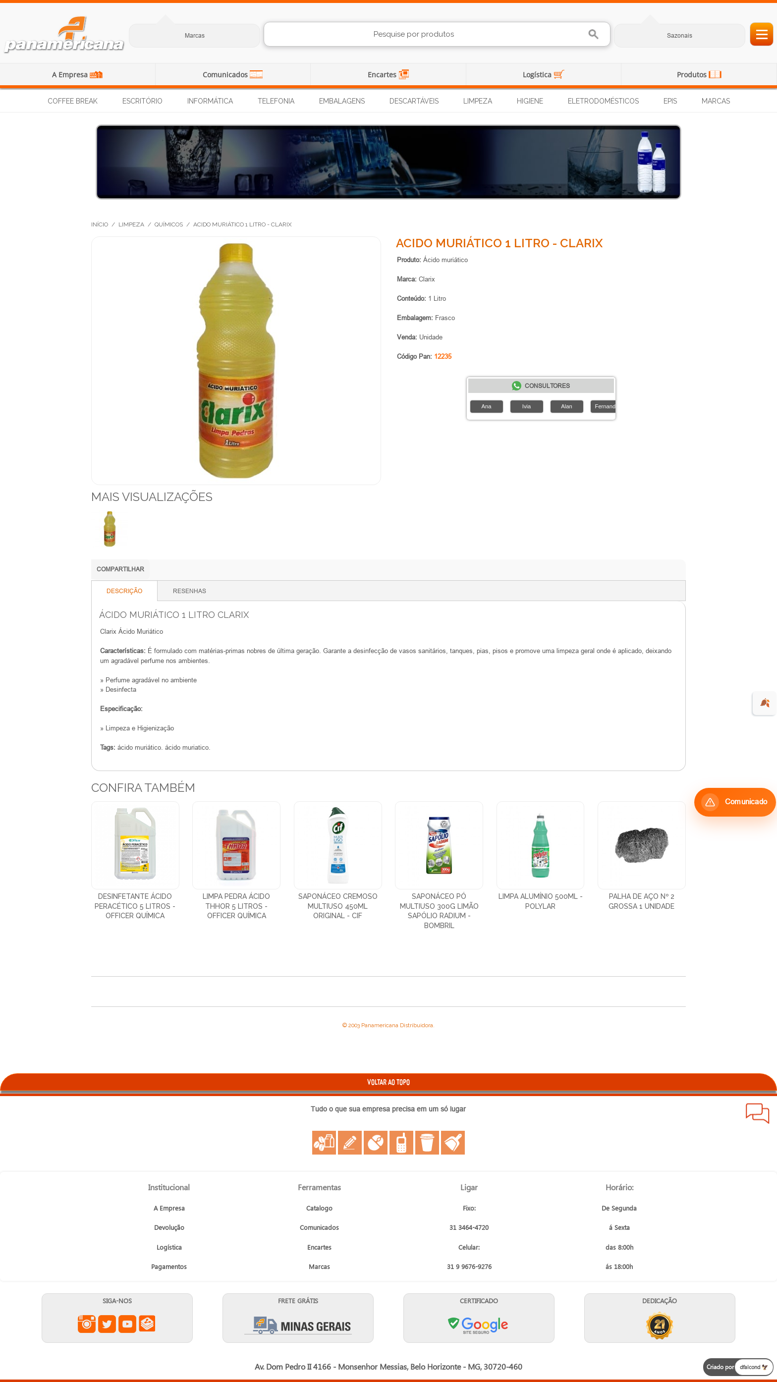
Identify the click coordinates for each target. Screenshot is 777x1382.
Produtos (693, 74)
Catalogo (319, 1208)
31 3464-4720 (469, 1227)
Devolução (169, 1227)
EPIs (670, 101)
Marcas (195, 35)
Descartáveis (414, 101)
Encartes (383, 74)
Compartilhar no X (222, 570)
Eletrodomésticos (603, 101)
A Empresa (71, 74)
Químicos (169, 224)
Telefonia (276, 101)
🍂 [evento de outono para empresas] (765, 703)
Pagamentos (169, 1266)
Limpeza (477, 101)
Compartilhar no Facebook (202, 570)
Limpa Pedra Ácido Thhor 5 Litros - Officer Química (236, 906)
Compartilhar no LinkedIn (182, 570)
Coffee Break (73, 101)
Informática (210, 101)
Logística (538, 74)
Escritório (142, 101)
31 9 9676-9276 (469, 1266)
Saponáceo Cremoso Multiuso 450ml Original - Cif (338, 906)
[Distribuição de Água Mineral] (388, 162)
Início (99, 224)
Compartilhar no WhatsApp (163, 570)
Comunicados (226, 74)
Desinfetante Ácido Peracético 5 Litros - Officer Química (135, 906)
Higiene (530, 101)
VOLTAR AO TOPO (388, 1082)
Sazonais (679, 35)
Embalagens (342, 101)
